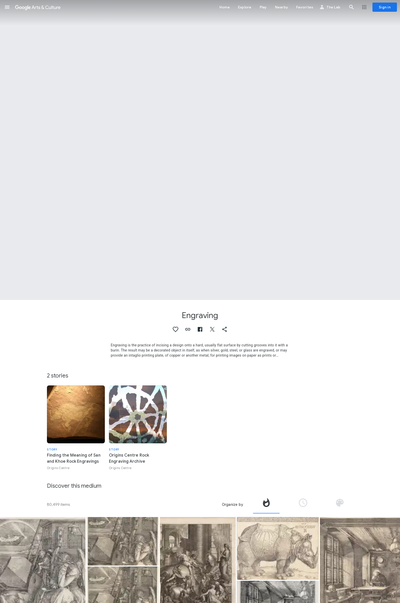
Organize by (232, 504)
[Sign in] (384, 7)
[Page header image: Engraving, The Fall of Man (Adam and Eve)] (200, 150)
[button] (7, 7)
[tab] (266, 504)
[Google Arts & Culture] (37, 7)
